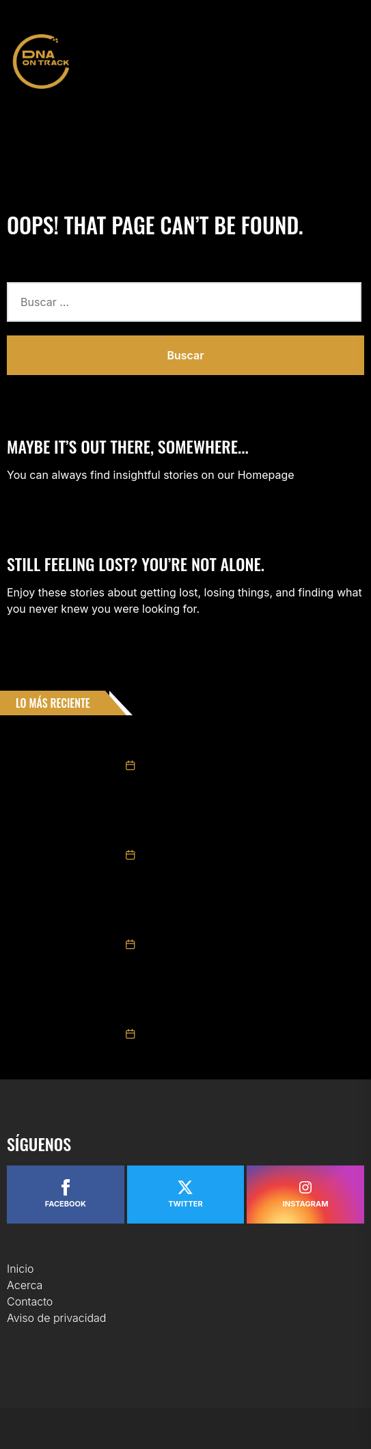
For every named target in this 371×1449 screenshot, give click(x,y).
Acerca (24, 1285)
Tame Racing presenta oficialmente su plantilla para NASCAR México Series (236, 740)
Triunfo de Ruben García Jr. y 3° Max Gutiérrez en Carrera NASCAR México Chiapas (248, 1008)
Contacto (30, 1301)
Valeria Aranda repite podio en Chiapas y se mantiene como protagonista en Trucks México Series (236, 919)
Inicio (20, 1268)
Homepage (266, 475)
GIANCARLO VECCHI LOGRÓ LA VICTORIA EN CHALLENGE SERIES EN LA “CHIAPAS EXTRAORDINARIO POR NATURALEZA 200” (242, 829)
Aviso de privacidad (56, 1318)
